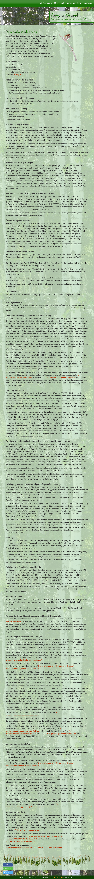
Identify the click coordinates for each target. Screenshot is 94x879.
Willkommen (46, 3)
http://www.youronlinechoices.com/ (61, 377)
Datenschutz (45, 877)
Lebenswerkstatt (85, 3)
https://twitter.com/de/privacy (27, 830)
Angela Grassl (64, 15)
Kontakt (21, 877)
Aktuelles (71, 3)
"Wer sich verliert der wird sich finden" (70, 19)
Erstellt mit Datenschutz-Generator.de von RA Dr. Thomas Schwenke (34, 847)
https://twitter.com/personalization (20, 841)
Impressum (19, 75)
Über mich (59, 3)
